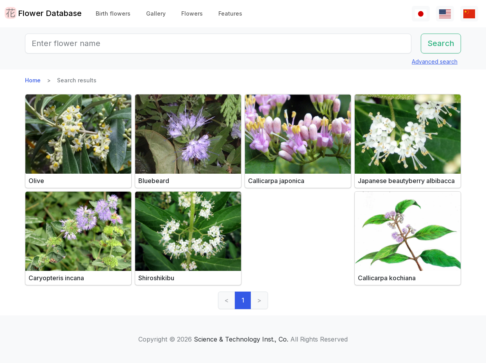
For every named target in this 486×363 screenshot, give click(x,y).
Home (33, 80)
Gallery (156, 13)
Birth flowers (113, 13)
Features (230, 13)
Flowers (192, 13)
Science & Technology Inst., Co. (241, 339)
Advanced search (434, 61)
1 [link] (242, 300)
